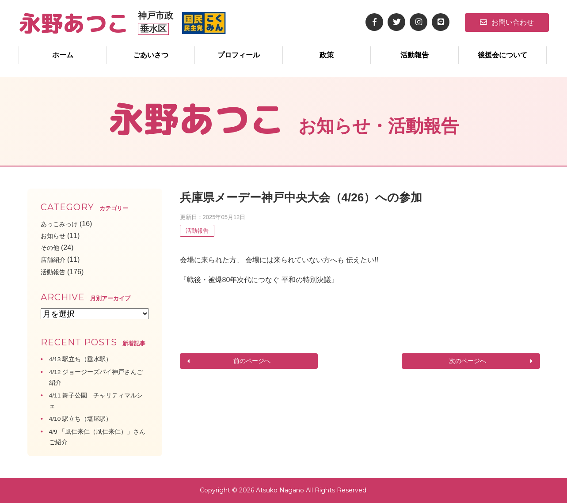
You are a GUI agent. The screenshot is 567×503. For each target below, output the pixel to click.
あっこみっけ (62, 223)
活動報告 (414, 55)
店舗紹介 (55, 259)
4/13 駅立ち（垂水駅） (85, 359)
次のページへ (468, 361)
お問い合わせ (507, 22)
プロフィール (238, 55)
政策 (327, 55)
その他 (51, 247)
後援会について (502, 55)
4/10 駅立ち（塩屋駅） (85, 418)
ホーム (62, 55)
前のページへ (251, 361)
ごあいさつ (150, 55)
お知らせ (55, 235)
